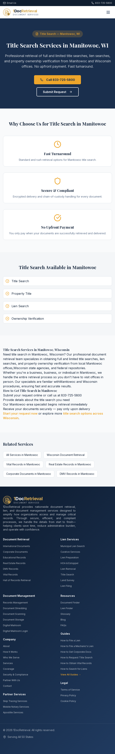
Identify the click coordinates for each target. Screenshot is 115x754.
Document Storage (13, 619)
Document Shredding (15, 608)
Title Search (67, 574)
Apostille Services (13, 712)
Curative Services (70, 551)
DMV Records (10, 568)
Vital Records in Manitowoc (23, 464)
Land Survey (67, 580)
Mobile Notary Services (16, 706)
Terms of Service (70, 689)
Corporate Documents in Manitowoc (28, 473)
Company (9, 639)
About (6, 646)
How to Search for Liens (74, 668)
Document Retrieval (16, 539)
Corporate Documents (15, 551)
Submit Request (57, 92)
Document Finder (70, 602)
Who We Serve (11, 657)
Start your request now (20, 413)
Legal (64, 682)
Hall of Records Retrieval (17, 580)
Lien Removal (68, 568)
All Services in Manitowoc (22, 454)
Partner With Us (11, 680)
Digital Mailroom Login (15, 631)
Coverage (8, 668)
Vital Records (10, 574)
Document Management (19, 595)
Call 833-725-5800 (57, 80)
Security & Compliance (15, 674)
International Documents (16, 546)
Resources (68, 595)
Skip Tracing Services (15, 701)
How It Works (10, 651)
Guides (65, 633)
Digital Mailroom (12, 625)
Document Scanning (14, 614)
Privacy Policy (68, 695)
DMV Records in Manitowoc (77, 473)
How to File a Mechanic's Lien (77, 646)
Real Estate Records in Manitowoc (70, 464)
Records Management (15, 602)
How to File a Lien (70, 640)
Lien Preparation (70, 557)
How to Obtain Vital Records (76, 663)
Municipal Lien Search (73, 546)
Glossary (65, 614)
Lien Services (70, 539)
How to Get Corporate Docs (76, 651)
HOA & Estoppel (69, 563)
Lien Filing (66, 585)
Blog (63, 619)
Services (8, 663)
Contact (7, 685)
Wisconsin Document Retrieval (66, 454)
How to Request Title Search (76, 657)
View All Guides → (71, 674)
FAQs (63, 625)
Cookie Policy (68, 701)
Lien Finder (67, 608)
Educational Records (14, 557)
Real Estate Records (14, 563)
